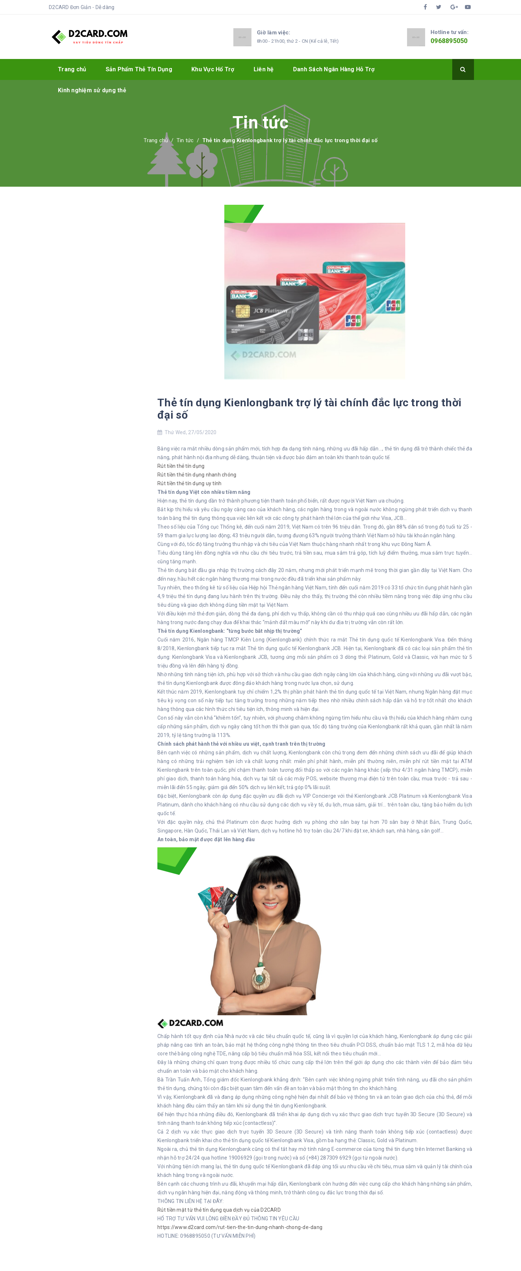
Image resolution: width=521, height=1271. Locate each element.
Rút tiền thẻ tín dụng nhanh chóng (196, 475)
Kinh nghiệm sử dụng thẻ (92, 90)
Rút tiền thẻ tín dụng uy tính (189, 483)
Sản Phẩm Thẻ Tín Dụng (139, 69)
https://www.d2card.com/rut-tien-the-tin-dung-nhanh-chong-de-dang (239, 1227)
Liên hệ (264, 69)
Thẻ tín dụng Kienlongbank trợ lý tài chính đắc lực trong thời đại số (309, 408)
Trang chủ (72, 69)
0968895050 (449, 41)
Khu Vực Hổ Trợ (212, 69)
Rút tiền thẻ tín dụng (180, 466)
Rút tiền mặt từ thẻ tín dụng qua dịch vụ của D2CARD (219, 1210)
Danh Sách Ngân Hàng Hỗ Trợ (334, 69)
